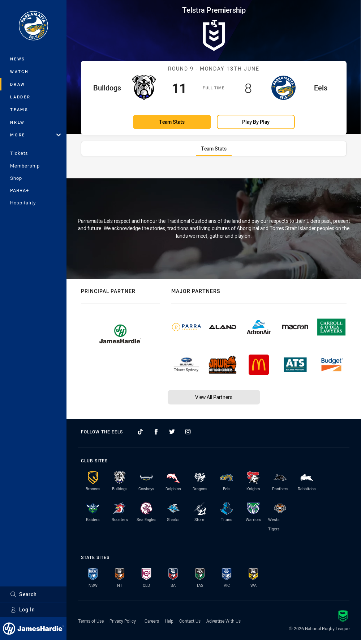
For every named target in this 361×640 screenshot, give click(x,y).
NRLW (17, 122)
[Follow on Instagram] (188, 431)
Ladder (20, 96)
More (35, 134)
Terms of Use (91, 621)
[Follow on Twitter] (172, 431)
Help (169, 621)
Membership (25, 165)
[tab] (214, 148)
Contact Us (190, 621)
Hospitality (23, 202)
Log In (22, 609)
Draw (17, 84)
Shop (16, 178)
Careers (152, 621)
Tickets (19, 153)
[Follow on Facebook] (156, 431)
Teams (19, 109)
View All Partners (213, 397)
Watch (19, 71)
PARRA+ (19, 190)
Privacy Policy (122, 621)
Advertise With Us (223, 621)
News (17, 59)
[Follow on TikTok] (140, 431)
